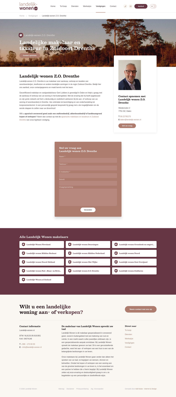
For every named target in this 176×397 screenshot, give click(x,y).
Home (53, 6)
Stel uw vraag (127, 126)
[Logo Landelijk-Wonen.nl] (29, 6)
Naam (62, 156)
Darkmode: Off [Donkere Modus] (153, 6)
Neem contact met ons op (141, 309)
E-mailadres (64, 172)
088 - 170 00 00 (28, 344)
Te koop (128, 330)
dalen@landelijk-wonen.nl (130, 120)
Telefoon (63, 164)
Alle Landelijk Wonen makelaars (43, 237)
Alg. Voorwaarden (97, 389)
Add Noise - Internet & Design (146, 389)
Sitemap (61, 389)
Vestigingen (100, 6)
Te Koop (63, 6)
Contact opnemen (29, 55)
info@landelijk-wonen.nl (32, 347)
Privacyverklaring (82, 389)
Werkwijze (87, 6)
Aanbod (141, 6)
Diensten (74, 6)
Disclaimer (70, 389)
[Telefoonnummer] (125, 6)
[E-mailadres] (131, 6)
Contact (113, 6)
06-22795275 (125, 116)
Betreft (62, 179)
